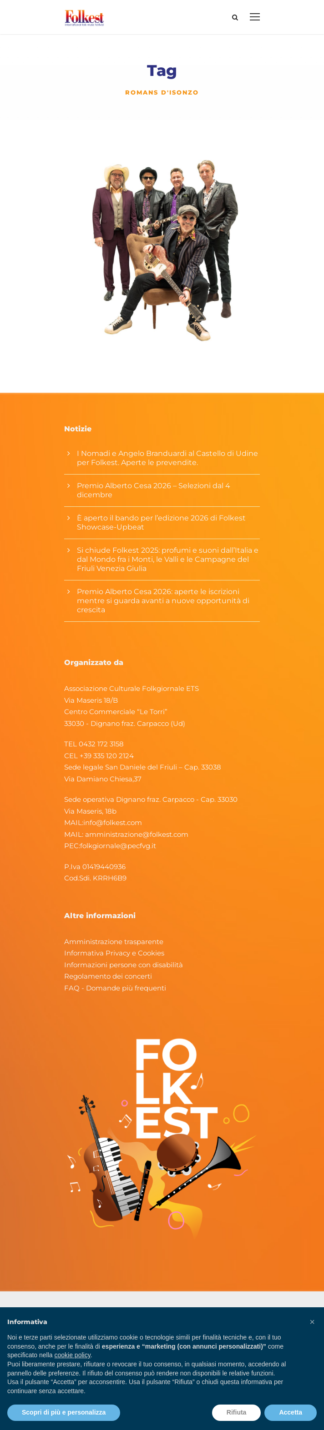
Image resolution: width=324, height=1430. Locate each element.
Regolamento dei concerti (108, 976)
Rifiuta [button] (237, 1412)
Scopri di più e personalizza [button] (64, 1412)
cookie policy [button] (73, 1355)
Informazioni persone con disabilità (123, 964)
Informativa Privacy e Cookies (114, 953)
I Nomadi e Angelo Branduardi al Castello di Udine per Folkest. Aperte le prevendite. (167, 458)
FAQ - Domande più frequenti (115, 988)
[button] (312, 1322)
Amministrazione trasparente (113, 941)
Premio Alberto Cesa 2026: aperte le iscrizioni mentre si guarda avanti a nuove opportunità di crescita (163, 600)
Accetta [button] (290, 1412)
